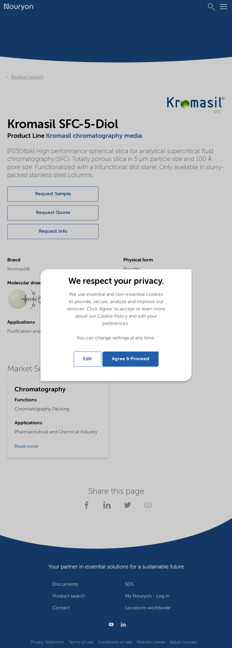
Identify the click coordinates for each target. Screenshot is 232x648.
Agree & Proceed (130, 359)
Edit (87, 359)
